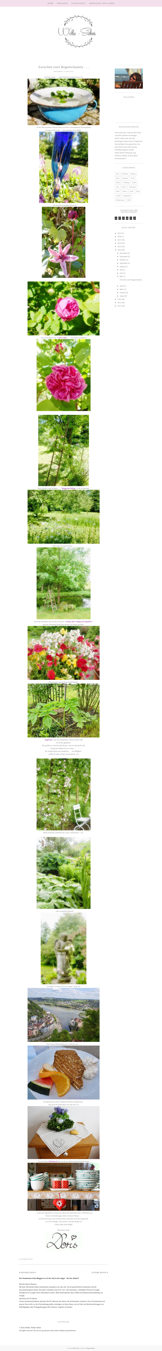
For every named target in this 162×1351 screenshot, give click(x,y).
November (124, 256)
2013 (120, 299)
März (122, 289)
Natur (118, 191)
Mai (121, 276)
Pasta (131, 191)
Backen (133, 174)
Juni (121, 273)
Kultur (124, 187)
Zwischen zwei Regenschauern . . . (63, 67)
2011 (120, 306)
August (122, 266)
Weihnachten (120, 200)
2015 (120, 246)
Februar (123, 293)
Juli (121, 270)
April (122, 286)
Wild (128, 200)
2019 (120, 233)
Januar (122, 296)
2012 (120, 303)
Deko (117, 178)
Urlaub (118, 196)
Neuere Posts (28, 1272)
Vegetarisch (127, 196)
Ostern (125, 191)
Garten (134, 182)
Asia (117, 174)
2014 (120, 250)
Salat (137, 191)
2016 (120, 243)
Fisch (132, 178)
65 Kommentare (26, 1259)
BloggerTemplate (90, 1348)
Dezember (124, 253)
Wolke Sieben (75, 1348)
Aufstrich (125, 174)
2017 (120, 240)
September (124, 263)
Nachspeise (132, 187)
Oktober (123, 260)
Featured (125, 178)
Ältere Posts (99, 1272)
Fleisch (118, 182)
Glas (117, 187)
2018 (120, 236)
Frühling (126, 182)
